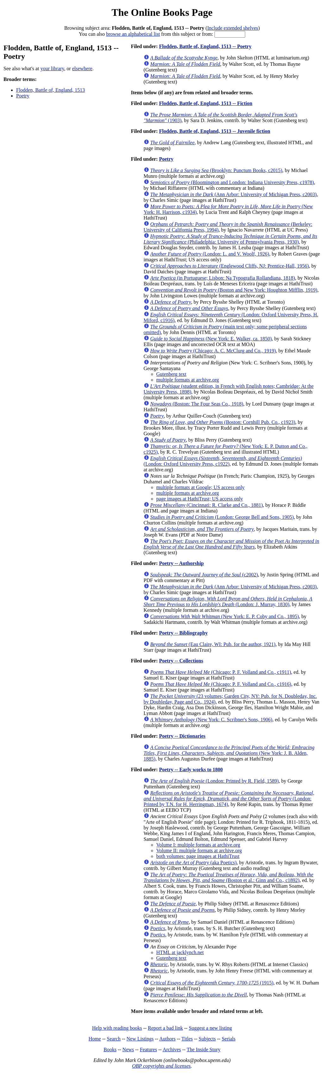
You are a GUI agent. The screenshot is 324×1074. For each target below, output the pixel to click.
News (128, 1049)
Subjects (207, 1038)
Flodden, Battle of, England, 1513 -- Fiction (205, 103)
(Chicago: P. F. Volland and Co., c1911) (220, 672)
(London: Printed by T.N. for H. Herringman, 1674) (229, 798)
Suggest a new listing (210, 1028)
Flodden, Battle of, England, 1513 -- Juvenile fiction (214, 131)
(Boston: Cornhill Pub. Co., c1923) (222, 422)
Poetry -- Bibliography (183, 633)
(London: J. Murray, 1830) (228, 601)
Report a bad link (165, 1028)
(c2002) (204, 574)
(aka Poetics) (193, 862)
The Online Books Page (161, 12)
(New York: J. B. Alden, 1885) (229, 753)
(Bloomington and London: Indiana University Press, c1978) (232, 182)
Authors (167, 1038)
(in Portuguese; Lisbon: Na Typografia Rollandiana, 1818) (222, 278)
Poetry (22, 95)
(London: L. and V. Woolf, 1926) (209, 254)
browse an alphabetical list (133, 34)
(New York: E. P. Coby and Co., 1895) (224, 616)
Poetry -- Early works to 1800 (191, 769)
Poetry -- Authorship (181, 563)
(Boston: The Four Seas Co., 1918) (196, 404)
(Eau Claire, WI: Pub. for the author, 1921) (213, 644)
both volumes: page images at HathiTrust (198, 856)
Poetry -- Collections (181, 660)
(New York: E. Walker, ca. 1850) (211, 338)
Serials (229, 1038)
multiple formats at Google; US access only (200, 487)
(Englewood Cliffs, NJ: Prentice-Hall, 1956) (229, 266)
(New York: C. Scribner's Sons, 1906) (211, 719)
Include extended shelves (232, 28)
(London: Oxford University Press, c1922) (223, 461)
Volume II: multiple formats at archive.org (199, 850)
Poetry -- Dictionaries (182, 736)
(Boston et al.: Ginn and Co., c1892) (228, 877)
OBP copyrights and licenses (161, 1066)
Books (109, 1049)
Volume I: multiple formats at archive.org (198, 844)
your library (52, 68)
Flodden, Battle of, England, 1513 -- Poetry (205, 46)
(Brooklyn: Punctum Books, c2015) (216, 170)
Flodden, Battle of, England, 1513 (50, 90)
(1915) (211, 982)
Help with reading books (117, 1028)
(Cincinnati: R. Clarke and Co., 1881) (206, 505)
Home (95, 1038)
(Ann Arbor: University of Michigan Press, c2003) (233, 194)
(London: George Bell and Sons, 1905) (222, 517)
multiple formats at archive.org (187, 379)
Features (148, 1049)
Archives (172, 1049)
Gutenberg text (171, 374)
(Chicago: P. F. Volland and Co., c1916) (220, 684)
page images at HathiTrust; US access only (199, 498)
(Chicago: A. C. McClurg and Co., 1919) (213, 350)
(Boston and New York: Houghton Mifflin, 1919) (233, 290)
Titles (187, 1038)
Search (114, 1038)
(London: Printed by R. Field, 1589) (214, 781)
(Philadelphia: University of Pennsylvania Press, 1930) (230, 239)
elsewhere (82, 68)
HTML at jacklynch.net (180, 952)
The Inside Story (204, 1049)
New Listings (140, 1038)
